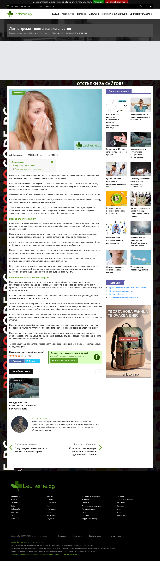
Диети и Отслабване (125, 499)
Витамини (15, 518)
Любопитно (68, 14)
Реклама (38, 6)
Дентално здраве (88, 509)
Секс (48, 506)
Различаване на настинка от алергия (29, 169)
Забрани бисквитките (117, 2)
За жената (121, 496)
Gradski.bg (15, 542)
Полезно (81, 14)
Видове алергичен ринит (24, 166)
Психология (51, 515)
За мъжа (14, 499)
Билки (84, 512)
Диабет (120, 509)
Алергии (14, 512)
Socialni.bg (25, 542)
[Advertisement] (80, 60)
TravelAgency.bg (37, 542)
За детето (50, 499)
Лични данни (117, 536)
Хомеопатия (51, 509)
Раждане (85, 503)
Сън (119, 512)
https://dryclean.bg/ (116, 294)
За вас (55, 14)
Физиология (122, 515)
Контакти (50, 6)
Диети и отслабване (141, 14)
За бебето (86, 499)
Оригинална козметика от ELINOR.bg (124, 297)
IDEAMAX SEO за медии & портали (24, 554)
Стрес (13, 515)
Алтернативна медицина (92, 506)
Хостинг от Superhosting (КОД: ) (58, 554)
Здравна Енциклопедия (91, 496)
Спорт (48, 512)
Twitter (30, 361)
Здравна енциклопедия (114, 14)
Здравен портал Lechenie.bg (21, 33)
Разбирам (99, 2)
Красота (120, 506)
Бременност (51, 503)
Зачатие (14, 503)
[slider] (16, 355)
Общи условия (94, 536)
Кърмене (121, 503)
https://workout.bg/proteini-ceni (121, 291)
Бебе (13, 506)
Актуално (94, 14)
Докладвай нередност (64, 360)
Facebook (16, 361)
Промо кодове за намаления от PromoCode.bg (127, 288)
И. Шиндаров (16, 155)
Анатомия (86, 515)
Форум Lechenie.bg (89, 518)
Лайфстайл (15, 509)
